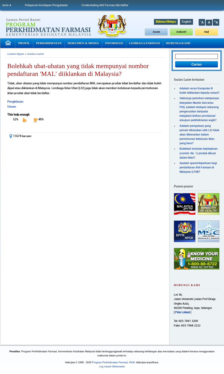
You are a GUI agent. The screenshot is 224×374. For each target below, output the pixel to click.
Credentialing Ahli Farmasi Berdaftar (107, 5)
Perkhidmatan (49, 43)
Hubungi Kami (178, 43)
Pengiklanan (15, 101)
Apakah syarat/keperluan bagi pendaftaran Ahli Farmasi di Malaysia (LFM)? (198, 167)
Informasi (114, 43)
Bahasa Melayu (166, 21)
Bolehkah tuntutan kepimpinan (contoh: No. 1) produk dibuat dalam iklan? (199, 153)
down (35, 120)
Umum (11, 106)
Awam (156, 31)
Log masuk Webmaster (112, 366)
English (186, 21)
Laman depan (15, 54)
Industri (181, 31)
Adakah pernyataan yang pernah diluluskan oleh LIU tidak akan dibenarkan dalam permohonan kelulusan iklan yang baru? (199, 135)
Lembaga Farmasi (144, 43)
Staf (206, 31)
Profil (24, 43)
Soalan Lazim (35, 54)
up (24, 120)
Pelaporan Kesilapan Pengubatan (48, 5)
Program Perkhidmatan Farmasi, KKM (113, 362)
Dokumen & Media (83, 43)
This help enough (18, 114)
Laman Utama (8, 43)
